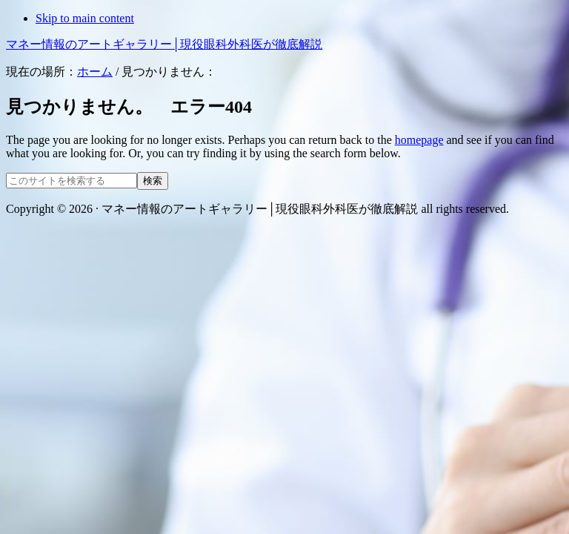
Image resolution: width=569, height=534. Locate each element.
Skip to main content (85, 18)
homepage (419, 140)
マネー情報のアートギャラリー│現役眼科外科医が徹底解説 (164, 44)
